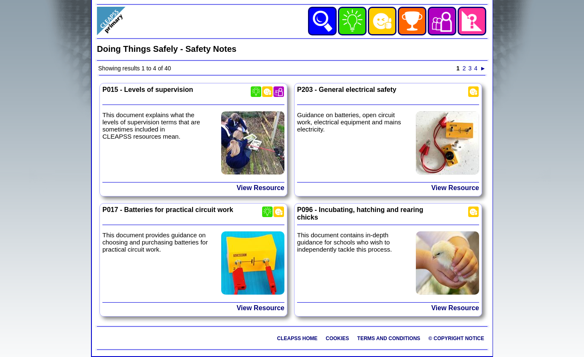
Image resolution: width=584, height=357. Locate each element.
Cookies (337, 338)
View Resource (260, 187)
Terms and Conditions (389, 338)
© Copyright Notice (456, 338)
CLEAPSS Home (297, 338)
